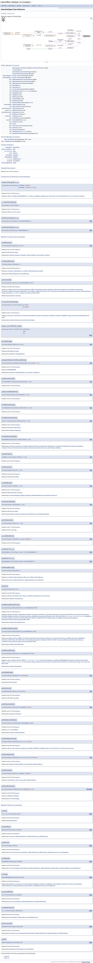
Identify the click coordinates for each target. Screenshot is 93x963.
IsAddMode (15, 95)
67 (10, 312)
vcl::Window (24, 68)
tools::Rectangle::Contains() (32, 660)
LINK (28, 196)
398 (11, 745)
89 (10, 881)
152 (11, 398)
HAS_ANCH (58, 315)
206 (11, 508)
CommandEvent (24, 125)
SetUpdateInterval (16, 131)
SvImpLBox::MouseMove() (76, 446)
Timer (25, 139)
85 (10, 833)
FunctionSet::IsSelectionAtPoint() (83, 291)
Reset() (10, 580)
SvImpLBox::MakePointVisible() (30, 446)
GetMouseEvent (16, 112)
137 (11, 443)
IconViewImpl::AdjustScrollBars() (34, 764)
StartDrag (22, 293)
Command (14, 125)
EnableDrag (15, 100)
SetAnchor (14, 129)
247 (11, 635)
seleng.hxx (10, 13)
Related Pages (11, 5)
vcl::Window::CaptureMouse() (14, 271)
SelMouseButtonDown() (14, 273)
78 (9, 171)
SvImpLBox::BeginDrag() (15, 430)
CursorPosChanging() (14, 495)
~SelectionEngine (16, 69)
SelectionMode (25, 102)
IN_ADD (14, 492)
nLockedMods (16, 160)
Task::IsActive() (54, 291)
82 (10, 946)
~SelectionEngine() (64, 852)
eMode (31, 102)
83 (10, 817)
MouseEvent (30, 79)
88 (10, 898)
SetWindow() (26, 273)
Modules (19, 5)
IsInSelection (15, 121)
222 (11, 474)
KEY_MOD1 (32, 618)
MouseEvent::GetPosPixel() (14, 427)
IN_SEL (48, 291)
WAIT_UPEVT (36, 293)
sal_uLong (24, 131)
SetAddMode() (36, 885)
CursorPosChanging (17, 89)
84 (10, 849)
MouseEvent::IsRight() (7, 618)
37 (10, 193)
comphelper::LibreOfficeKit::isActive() (76, 616)
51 (10, 209)
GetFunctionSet (16, 108)
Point (9, 110)
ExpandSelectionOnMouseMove (20, 133)
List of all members (89, 7)
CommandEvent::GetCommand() (75, 289)
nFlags (14, 162)
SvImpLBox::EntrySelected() (15, 446)
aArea (14, 151)
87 (10, 914)
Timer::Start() (84, 662)
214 (11, 527)
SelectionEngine (16, 68)
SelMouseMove (16, 83)
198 (11, 249)
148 (11, 461)
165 (11, 367)
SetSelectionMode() (65, 868)
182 (11, 679)
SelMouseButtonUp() (44, 514)
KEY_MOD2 (38, 618)
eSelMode (15, 157)
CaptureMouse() (22, 614)
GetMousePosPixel (17, 110)
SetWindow (15, 114)
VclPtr (3, 149)
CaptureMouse (15, 87)
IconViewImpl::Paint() (17, 448)
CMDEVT (33, 289)
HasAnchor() (42, 884)
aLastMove (15, 155)
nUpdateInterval (17, 159)
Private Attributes (82, 7)
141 (11, 385)
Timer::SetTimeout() (74, 196)
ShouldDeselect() (83, 315)
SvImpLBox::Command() (15, 295)
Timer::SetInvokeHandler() (62, 196)
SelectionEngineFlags (7, 162)
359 (11, 593)
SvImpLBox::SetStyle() (44, 255)
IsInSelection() (65, 884)
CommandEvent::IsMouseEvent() (66, 291)
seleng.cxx (16, 193)
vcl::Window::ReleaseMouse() (36, 577)
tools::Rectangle (27, 91)
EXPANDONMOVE (22, 196)
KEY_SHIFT (44, 618)
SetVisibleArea (15, 91)
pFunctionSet (16, 147)
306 (11, 268)
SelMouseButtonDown (17, 79)
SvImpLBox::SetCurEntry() (29, 448)
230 (11, 695)
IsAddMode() (64, 315)
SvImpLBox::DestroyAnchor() (16, 598)
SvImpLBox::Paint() (6, 448)
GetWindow (15, 116)
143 (11, 424)
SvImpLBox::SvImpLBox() (33, 372)
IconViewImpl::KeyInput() (28, 320)
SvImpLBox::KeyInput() (14, 255)
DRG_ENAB (38, 289)
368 (11, 286)
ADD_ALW (9, 252)
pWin (14, 149)
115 (11, 611)
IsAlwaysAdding (16, 98)
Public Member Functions (63, 7)
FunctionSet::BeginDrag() (24, 289)
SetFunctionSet (16, 106)
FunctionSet (35, 68)
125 (11, 761)
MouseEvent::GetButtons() (47, 289)
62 (10, 727)
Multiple (49, 618)
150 (11, 543)
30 (10, 793)
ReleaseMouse (15, 85)
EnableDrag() (36, 884)
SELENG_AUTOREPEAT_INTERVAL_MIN (38, 748)
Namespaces (26, 5)
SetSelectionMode (16, 102)
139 (11, 711)
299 (11, 574)
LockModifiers (15, 118)
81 (10, 930)
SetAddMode (15, 93)
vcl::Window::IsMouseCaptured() (30, 271)
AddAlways (15, 96)
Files (40, 5)
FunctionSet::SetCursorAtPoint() (9, 619)
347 (11, 777)
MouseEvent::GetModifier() (20, 291)
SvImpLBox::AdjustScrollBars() (16, 764)
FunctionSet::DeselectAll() (28, 315)
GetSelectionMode (16, 104)
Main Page (4, 5)
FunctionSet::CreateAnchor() (14, 315)
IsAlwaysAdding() (29, 640)
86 (10, 865)
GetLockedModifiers (17, 120)
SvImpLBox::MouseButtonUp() (62, 446)
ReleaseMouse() (37, 596)
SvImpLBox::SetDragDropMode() (17, 354)
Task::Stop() (17, 212)
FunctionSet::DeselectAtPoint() (66, 614)
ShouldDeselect (8, 141)
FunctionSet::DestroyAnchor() (42, 315)
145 (11, 411)
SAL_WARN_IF (15, 293)
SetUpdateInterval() (52, 852)
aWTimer (15, 153)
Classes (34, 5)
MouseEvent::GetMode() (8, 291)
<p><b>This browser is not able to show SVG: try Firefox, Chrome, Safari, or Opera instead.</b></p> (46, 39)
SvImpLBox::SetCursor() (41, 448)
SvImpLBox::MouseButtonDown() (47, 446)
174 (11, 490)
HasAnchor (15, 127)
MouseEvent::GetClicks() (61, 289)
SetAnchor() (43, 885)
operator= (14, 75)
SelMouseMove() (13, 820)
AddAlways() (12, 884)
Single (82, 196)
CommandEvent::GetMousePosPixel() (37, 291)
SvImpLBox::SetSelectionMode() (28, 255)
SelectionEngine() (23, 852)
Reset (13, 123)
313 (11, 657)
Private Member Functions (73, 7)
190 (11, 348)
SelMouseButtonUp (17, 81)
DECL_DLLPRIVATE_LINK (11, 139)
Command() (12, 836)
